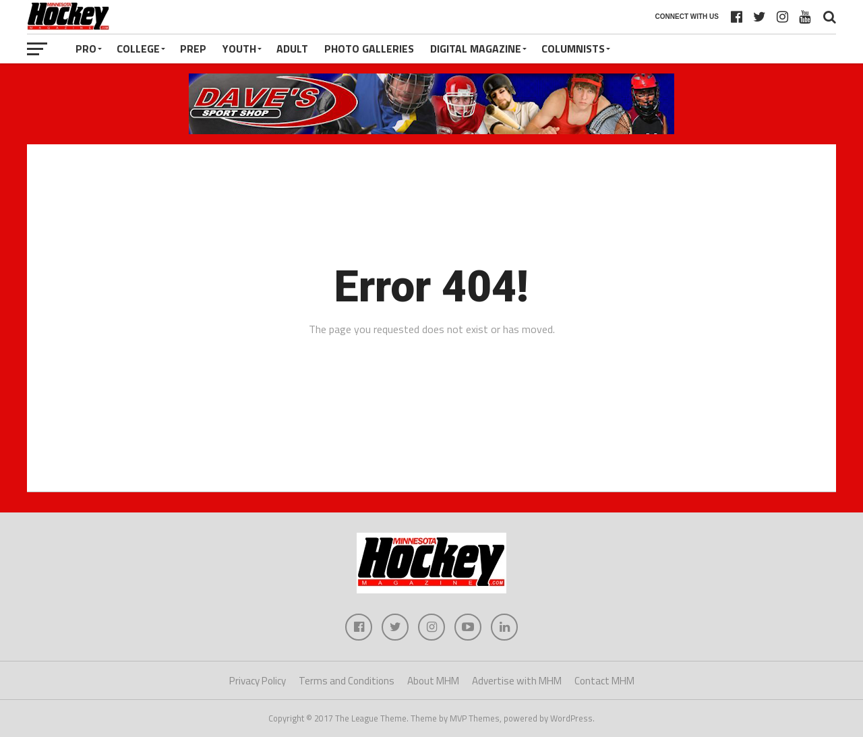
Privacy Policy (257, 680)
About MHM (433, 680)
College (138, 48)
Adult (292, 48)
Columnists (573, 48)
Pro (86, 48)
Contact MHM (604, 680)
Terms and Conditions (346, 680)
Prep (193, 48)
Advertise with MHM (517, 680)
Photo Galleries (369, 48)
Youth (239, 48)
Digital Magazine (475, 48)
